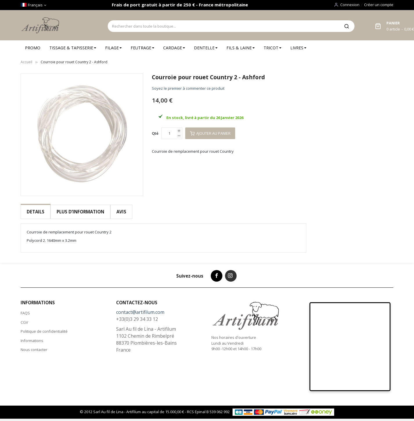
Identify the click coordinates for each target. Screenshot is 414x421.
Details (35, 212)
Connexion (349, 4)
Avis (121, 212)
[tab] (36, 212)
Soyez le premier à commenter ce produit (188, 88)
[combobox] (223, 26)
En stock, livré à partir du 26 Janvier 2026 (204, 117)
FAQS (25, 309)
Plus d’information (80, 212)
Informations (32, 337)
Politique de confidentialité (44, 328)
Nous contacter (34, 346)
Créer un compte (378, 4)
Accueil (26, 62)
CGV (24, 318)
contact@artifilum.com (140, 309)
